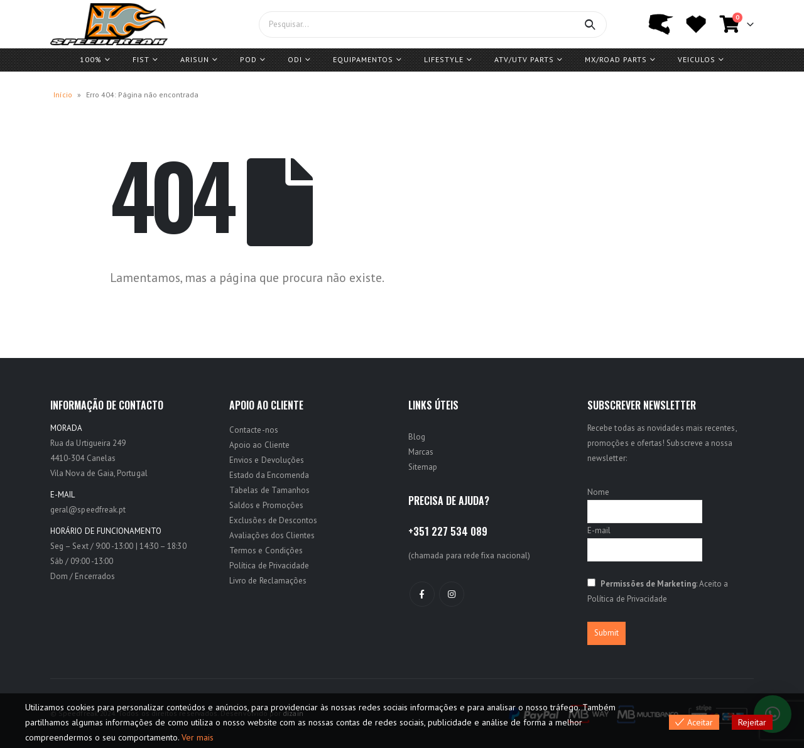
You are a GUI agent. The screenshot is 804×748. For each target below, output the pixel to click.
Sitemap (422, 467)
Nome (598, 492)
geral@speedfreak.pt (88, 509)
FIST (141, 59)
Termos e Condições (266, 550)
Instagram (451, 594)
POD (248, 59)
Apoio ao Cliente (259, 445)
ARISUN (194, 59)
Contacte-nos (253, 430)
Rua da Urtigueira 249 (88, 443)
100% (91, 59)
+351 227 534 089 (447, 531)
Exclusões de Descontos (273, 520)
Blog (416, 436)
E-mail (599, 530)
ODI (295, 59)
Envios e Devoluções (266, 460)
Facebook (422, 594)
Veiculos (696, 59)
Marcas (420, 452)
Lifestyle (444, 59)
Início (62, 94)
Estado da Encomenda (269, 475)
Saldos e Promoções (266, 505)
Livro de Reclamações (268, 580)
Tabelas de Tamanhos (269, 490)
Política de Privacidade (269, 565)
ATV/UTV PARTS (524, 59)
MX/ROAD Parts (616, 59)
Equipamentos (363, 59)
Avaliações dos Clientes (272, 535)
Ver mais (198, 737)
